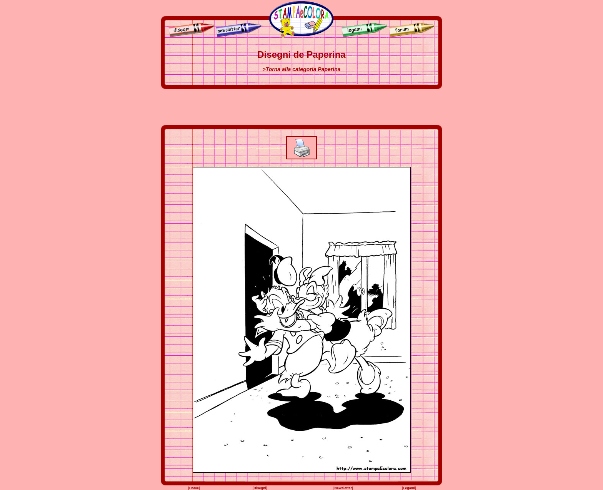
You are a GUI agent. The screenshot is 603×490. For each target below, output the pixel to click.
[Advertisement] (301, 107)
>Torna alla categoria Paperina (302, 69)
